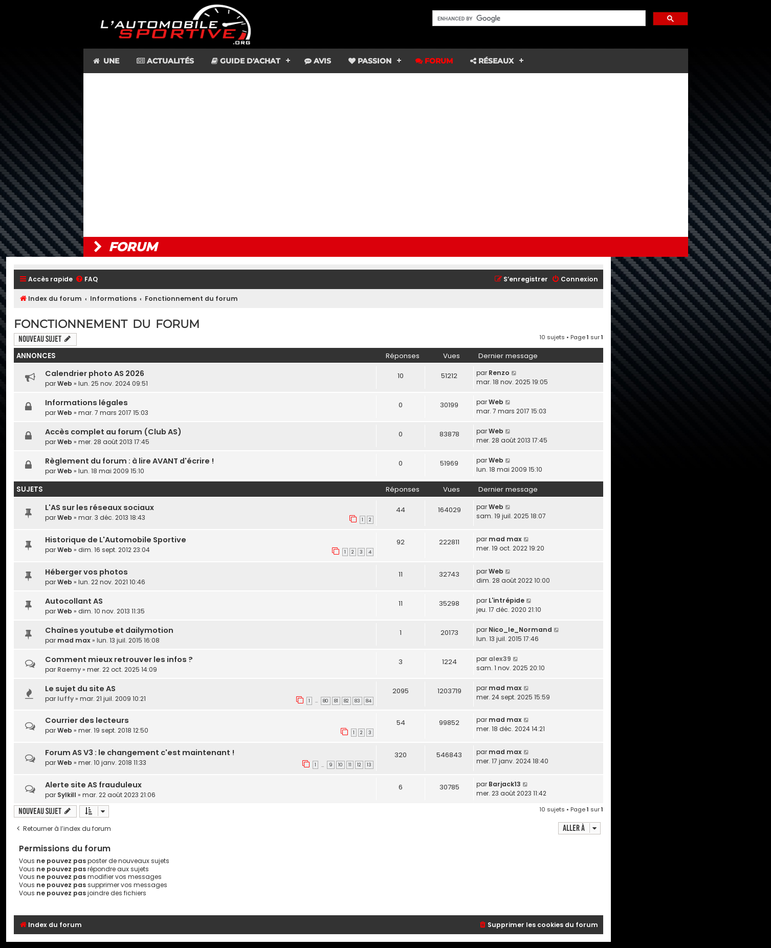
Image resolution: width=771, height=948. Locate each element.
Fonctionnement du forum (107, 324)
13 (369, 765)
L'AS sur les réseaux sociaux (99, 507)
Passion (369, 60)
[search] (537, 18)
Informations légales (86, 403)
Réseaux (492, 60)
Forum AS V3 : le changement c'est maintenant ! (139, 752)
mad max (505, 539)
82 (346, 701)
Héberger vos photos (86, 572)
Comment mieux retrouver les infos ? (119, 659)
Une (105, 60)
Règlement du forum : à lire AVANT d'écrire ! (129, 461)
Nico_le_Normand (520, 629)
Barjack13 (505, 784)
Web (64, 383)
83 (357, 701)
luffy (65, 698)
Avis (317, 60)
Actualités (165, 60)
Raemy (69, 669)
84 (368, 701)
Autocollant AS (74, 601)
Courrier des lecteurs (87, 720)
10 (340, 765)
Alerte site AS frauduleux (93, 785)
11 (349, 765)
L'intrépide (506, 600)
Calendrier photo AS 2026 (94, 373)
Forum (434, 60)
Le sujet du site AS (80, 689)
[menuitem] (86, 279)
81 (336, 701)
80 (325, 701)
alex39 (500, 658)
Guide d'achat (245, 60)
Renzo (499, 372)
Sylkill (66, 794)
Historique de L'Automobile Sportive (115, 540)
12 (359, 765)
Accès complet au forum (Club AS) (113, 432)
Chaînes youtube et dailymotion (109, 630)
